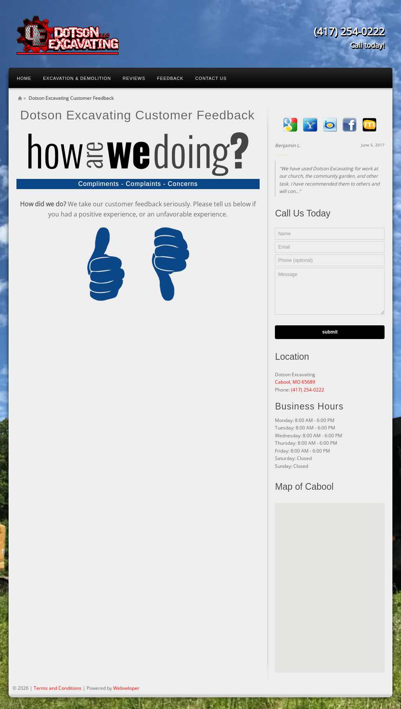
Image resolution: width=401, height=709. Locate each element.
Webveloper (126, 688)
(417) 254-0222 (307, 389)
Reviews (134, 78)
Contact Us (211, 78)
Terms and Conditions (57, 688)
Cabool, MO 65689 (295, 382)
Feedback (170, 78)
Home (24, 78)
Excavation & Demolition (77, 78)
